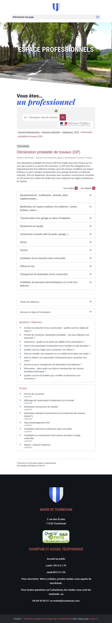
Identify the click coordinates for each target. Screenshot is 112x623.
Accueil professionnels (29, 132)
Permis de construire (34, 394)
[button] (56, 197)
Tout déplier (87, 188)
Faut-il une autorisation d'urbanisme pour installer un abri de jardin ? (57, 345)
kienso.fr (42, 466)
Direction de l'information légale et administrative (37, 463)
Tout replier (70, 188)
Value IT (93, 618)
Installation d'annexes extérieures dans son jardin (48, 429)
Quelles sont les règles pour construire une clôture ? (49, 349)
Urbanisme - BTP (71, 132)
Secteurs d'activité (51, 132)
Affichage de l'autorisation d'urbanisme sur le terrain (49, 400)
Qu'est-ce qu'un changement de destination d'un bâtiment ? (53, 364)
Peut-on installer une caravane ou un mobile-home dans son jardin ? (57, 353)
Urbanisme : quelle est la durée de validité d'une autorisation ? (54, 342)
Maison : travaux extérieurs (37, 444)
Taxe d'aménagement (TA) (37, 422)
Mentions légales (33, 618)
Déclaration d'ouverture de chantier (41, 406)
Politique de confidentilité (57, 618)
